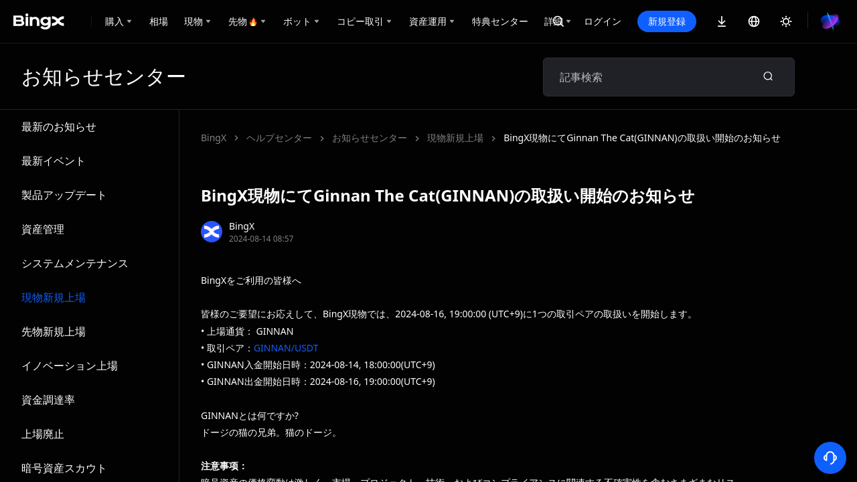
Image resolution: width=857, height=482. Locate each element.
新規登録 (667, 21)
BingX (213, 137)
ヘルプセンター (279, 137)
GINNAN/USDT (286, 347)
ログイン (602, 21)
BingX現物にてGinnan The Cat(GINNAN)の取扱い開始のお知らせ (470, 137)
